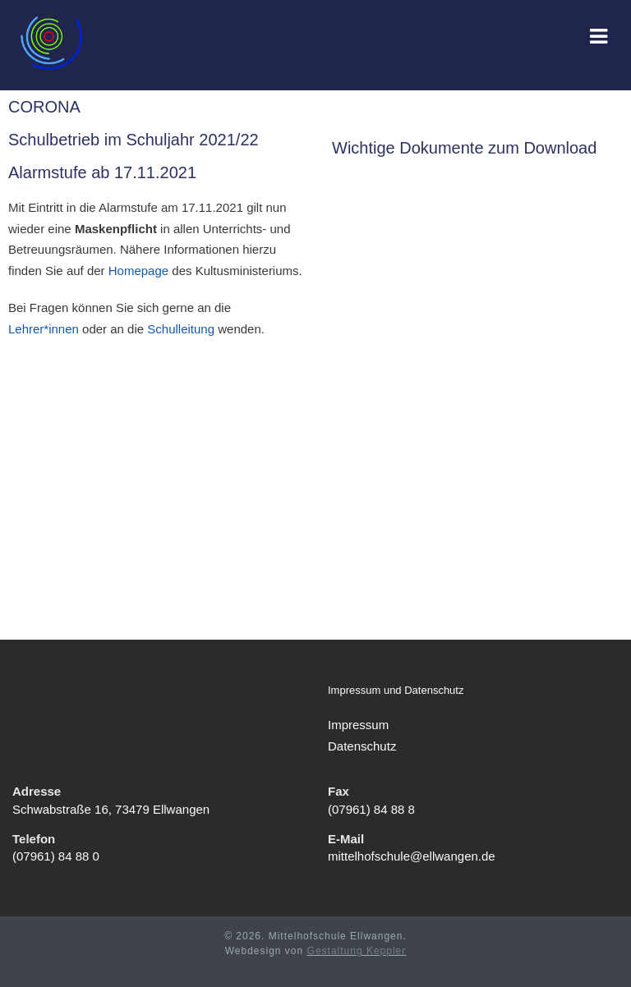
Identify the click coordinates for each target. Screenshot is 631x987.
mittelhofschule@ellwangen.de (411, 856)
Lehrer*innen (43, 329)
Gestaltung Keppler (357, 951)
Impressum (358, 725)
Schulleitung (180, 329)
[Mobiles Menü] (599, 38)
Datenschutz (362, 746)
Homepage (138, 271)
